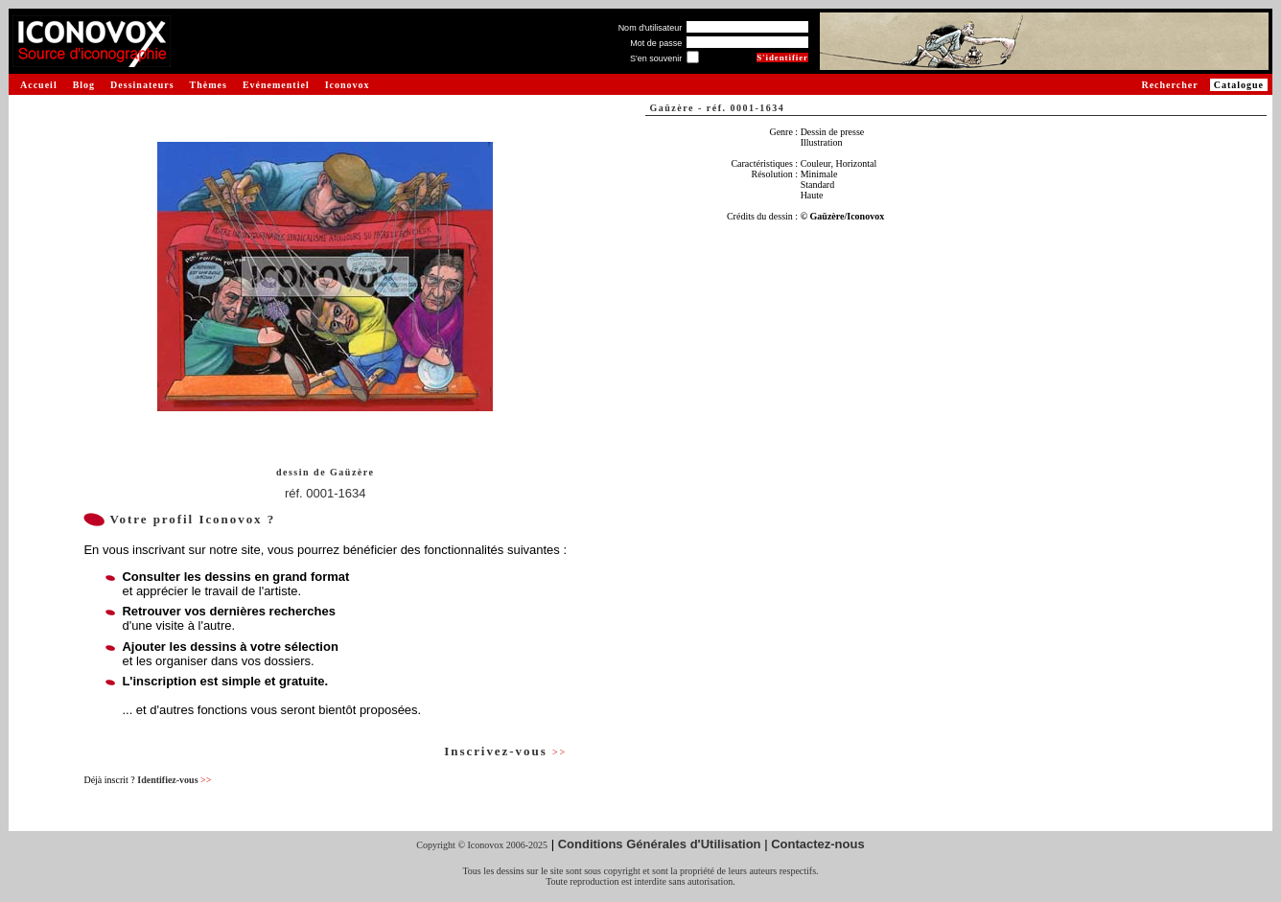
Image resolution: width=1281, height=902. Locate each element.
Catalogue (1239, 85)
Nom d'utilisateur (650, 28)
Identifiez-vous (174, 780)
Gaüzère (352, 472)
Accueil (39, 85)
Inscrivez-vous (505, 751)
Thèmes (208, 85)
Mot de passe (656, 43)
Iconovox (347, 85)
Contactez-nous (818, 844)
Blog (84, 85)
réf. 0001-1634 (325, 493)
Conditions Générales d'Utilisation (659, 844)
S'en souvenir (656, 58)
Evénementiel (276, 85)
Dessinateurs (142, 85)
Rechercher (1169, 85)
